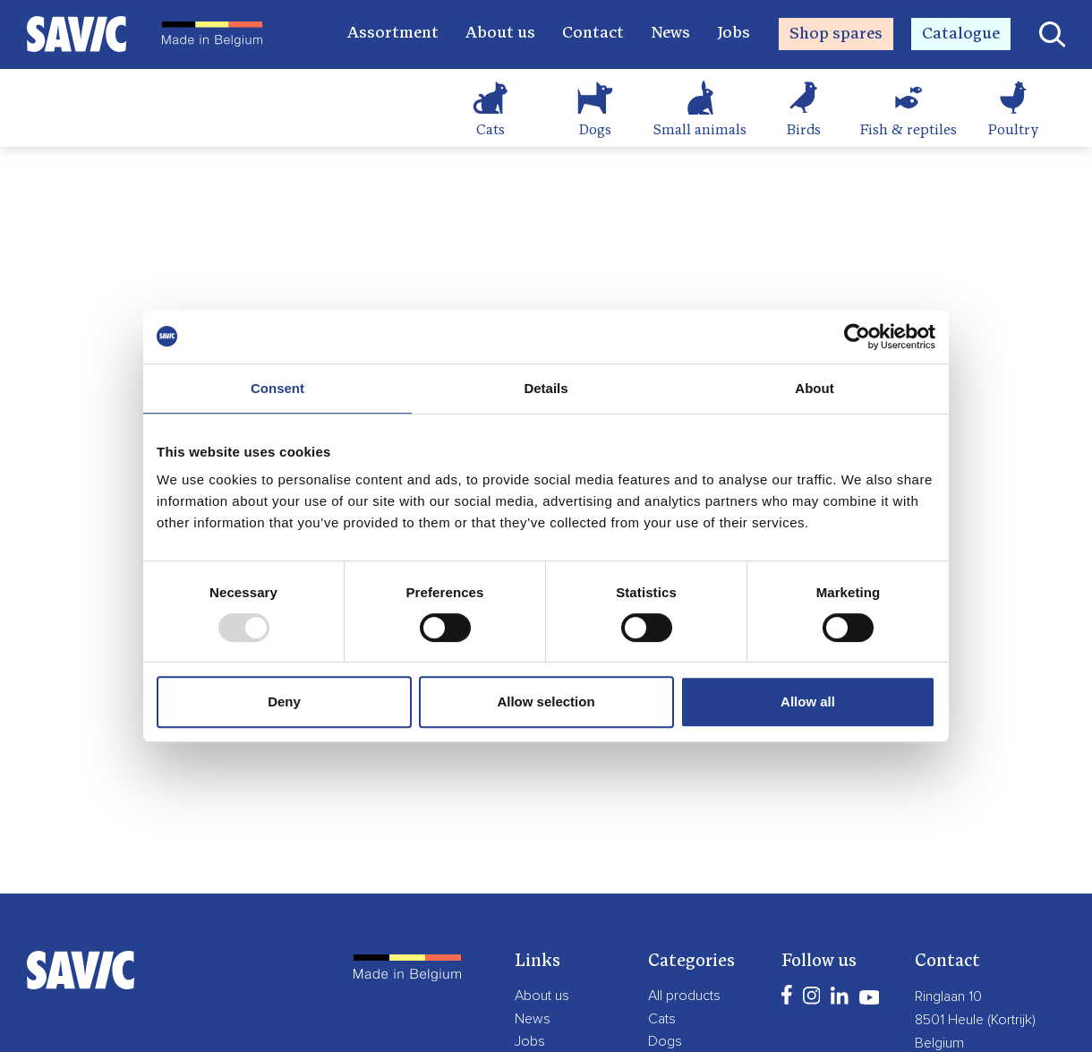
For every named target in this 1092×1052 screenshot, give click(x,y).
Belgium (939, 1043)
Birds (804, 131)
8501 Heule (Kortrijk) (975, 1020)
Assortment (393, 33)
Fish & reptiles (908, 131)
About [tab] (814, 388)
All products (684, 995)
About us (500, 33)
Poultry (1013, 131)
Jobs (733, 33)
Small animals (699, 131)
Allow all (808, 701)
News (670, 33)
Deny (284, 701)
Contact (593, 33)
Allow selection (545, 701)
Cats (490, 131)
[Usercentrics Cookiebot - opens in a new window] (857, 336)
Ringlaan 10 (948, 996)
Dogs (595, 131)
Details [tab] (545, 388)
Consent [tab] (277, 388)
